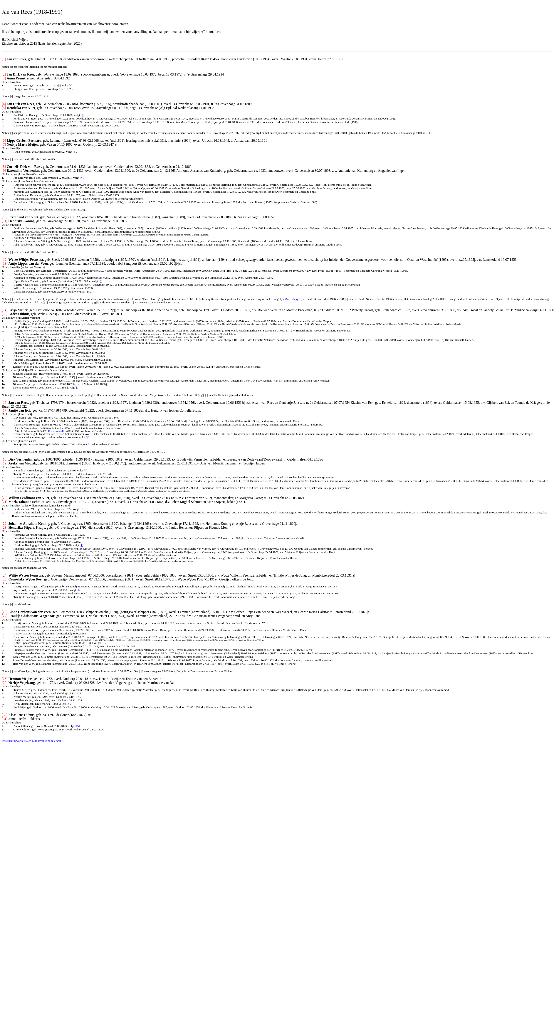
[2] (82, 115)
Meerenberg (292, 299)
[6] (100, 281)
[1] (70, 85)
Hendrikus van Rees (57, 431)
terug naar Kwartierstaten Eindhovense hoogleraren (32, 740)
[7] (78, 387)
